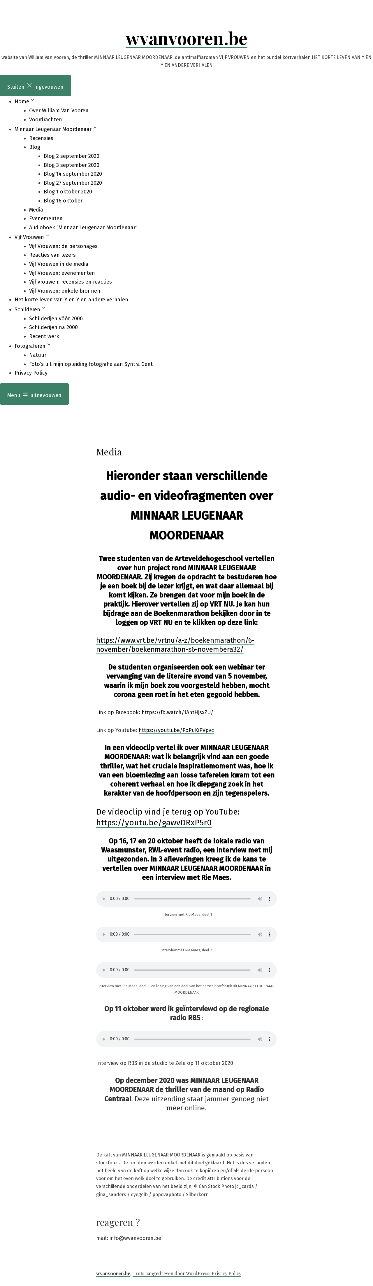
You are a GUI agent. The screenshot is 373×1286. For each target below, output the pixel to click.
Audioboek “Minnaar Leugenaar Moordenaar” (83, 227)
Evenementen (46, 218)
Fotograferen (30, 346)
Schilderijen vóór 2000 (56, 318)
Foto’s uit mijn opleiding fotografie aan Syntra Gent (91, 364)
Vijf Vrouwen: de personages (63, 246)
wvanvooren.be (186, 37)
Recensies (41, 138)
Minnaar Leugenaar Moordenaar (53, 129)
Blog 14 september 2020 (73, 174)
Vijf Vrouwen (29, 237)
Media (36, 210)
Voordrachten (45, 119)
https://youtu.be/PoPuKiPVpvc (176, 730)
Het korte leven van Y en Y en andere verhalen (71, 299)
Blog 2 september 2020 (71, 156)
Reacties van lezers (52, 255)
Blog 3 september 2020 (71, 165)
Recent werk (44, 336)
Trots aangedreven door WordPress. (172, 1273)
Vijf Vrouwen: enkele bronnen (64, 291)
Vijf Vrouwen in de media (58, 264)
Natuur (37, 355)
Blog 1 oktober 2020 (68, 191)
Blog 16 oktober (63, 201)
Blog (34, 147)
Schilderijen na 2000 (53, 327)
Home (22, 101)
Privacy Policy (31, 373)
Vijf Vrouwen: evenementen (62, 273)
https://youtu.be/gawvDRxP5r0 (154, 822)
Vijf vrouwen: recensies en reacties (70, 282)
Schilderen (27, 309)
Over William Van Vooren (59, 110)
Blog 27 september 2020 (73, 183)
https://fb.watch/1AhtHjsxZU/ (177, 712)
